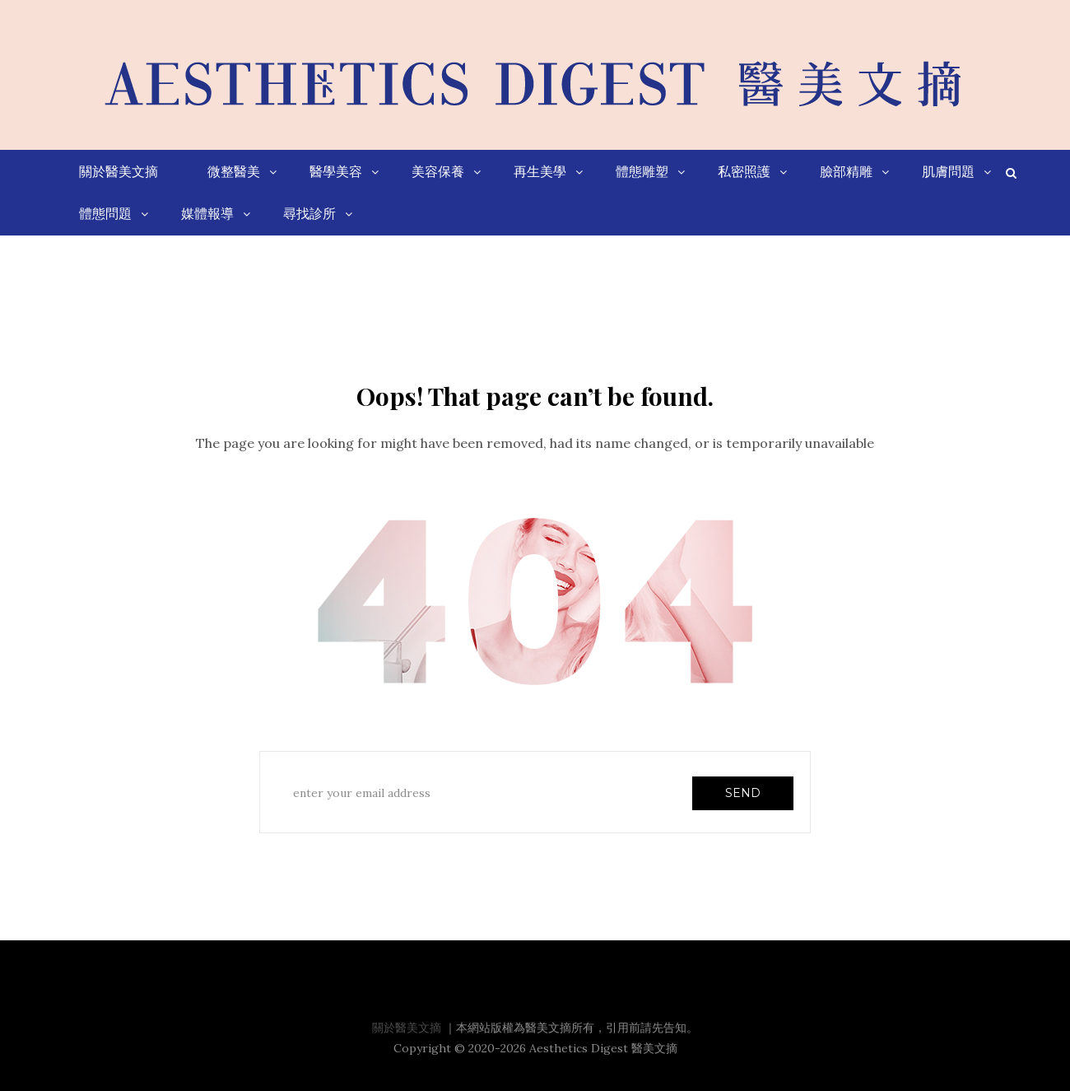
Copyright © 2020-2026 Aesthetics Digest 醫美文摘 (535, 1048)
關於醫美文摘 (406, 1027)
